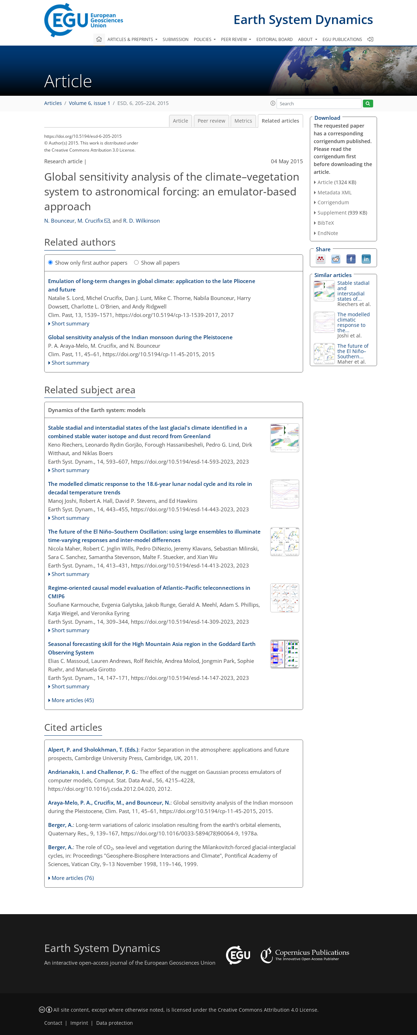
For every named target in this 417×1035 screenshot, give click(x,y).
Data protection (114, 1023)
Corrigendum (333, 202)
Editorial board (274, 39)
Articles (53, 103)
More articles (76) (73, 877)
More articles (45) (73, 700)
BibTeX (326, 222)
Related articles (280, 121)
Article (180, 121)
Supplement (332, 212)
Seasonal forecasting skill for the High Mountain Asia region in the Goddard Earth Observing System (152, 648)
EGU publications (342, 39)
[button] (273, 103)
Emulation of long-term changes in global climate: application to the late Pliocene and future (151, 285)
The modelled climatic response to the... (353, 322)
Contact (53, 1023)
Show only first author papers (87, 262)
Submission (176, 39)
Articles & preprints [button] (131, 39)
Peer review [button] (234, 39)
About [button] (306, 39)
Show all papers (157, 262)
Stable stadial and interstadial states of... (353, 291)
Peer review (211, 121)
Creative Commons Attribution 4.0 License (267, 1010)
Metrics (243, 121)
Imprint (79, 1023)
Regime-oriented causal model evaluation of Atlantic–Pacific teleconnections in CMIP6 (149, 592)
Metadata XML (335, 192)
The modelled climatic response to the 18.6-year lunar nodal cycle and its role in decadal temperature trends (150, 488)
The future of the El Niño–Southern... (353, 351)
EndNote (328, 233)
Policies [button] (203, 39)
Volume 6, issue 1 (89, 103)
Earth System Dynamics (303, 19)
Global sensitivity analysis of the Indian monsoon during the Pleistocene (140, 337)
